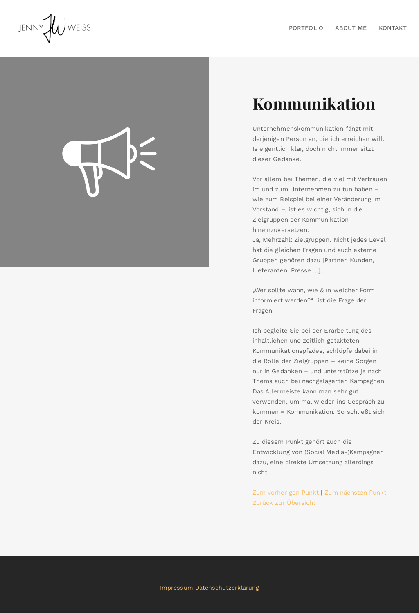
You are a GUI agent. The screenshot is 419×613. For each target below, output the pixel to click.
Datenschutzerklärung (227, 587)
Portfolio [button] (306, 28)
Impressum (176, 587)
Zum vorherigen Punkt (285, 492)
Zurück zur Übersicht (283, 502)
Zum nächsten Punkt (355, 492)
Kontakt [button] (393, 28)
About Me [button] (351, 28)
